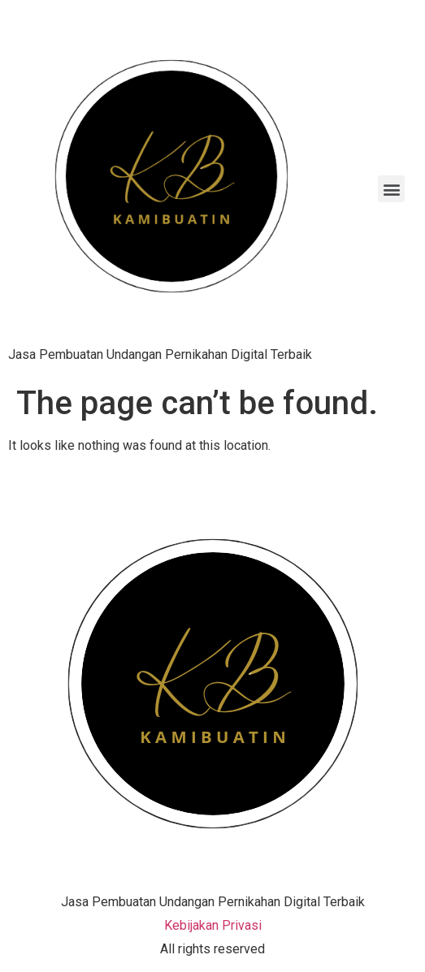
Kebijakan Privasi (213, 925)
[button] (391, 188)
